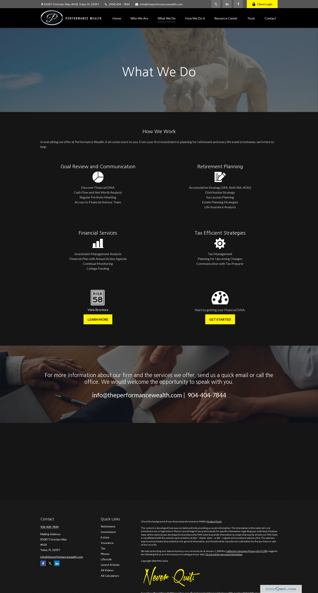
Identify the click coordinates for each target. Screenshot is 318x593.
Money (105, 553)
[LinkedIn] (227, 4)
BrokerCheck (214, 521)
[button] (117, 18)
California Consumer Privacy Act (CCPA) (247, 551)
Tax (103, 548)
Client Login (262, 4)
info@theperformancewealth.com (159, 4)
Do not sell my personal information (224, 554)
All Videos (107, 570)
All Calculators (110, 575)
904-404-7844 (49, 526)
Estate (105, 537)
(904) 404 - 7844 (117, 4)
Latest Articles (110, 564)
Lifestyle (106, 559)
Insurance (107, 542)
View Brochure (98, 310)
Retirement (108, 526)
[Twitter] (215, 4)
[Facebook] (238, 4)
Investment (108, 532)
